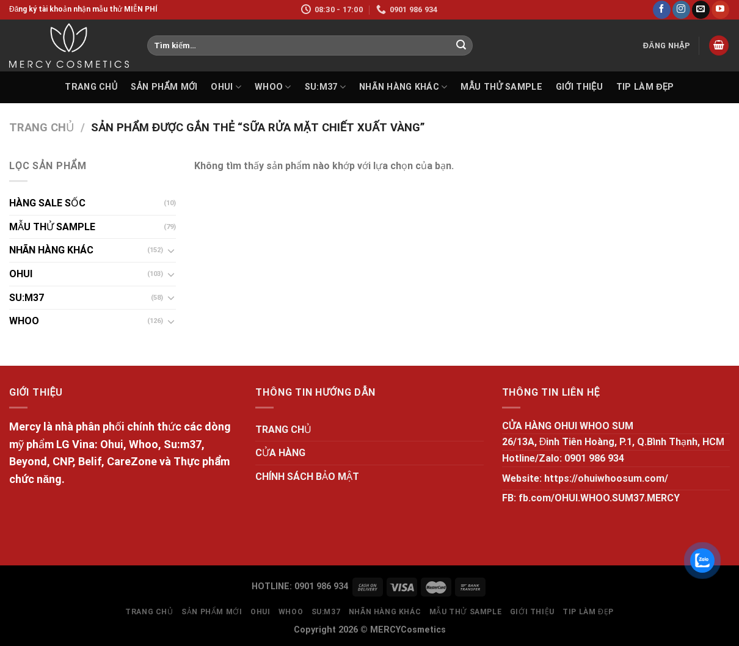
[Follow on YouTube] (720, 10)
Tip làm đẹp (645, 87)
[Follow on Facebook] (662, 10)
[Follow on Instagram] (681, 10)
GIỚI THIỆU (579, 87)
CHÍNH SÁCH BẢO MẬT (307, 476)
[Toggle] (171, 250)
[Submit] (461, 45)
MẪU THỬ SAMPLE (501, 87)
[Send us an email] (701, 10)
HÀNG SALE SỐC (47, 203)
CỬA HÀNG (280, 453)
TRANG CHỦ (91, 87)
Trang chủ (41, 127)
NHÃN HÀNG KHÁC (403, 87)
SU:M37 (325, 87)
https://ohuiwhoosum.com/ (606, 478)
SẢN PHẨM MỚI (164, 87)
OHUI (226, 87)
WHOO (273, 87)
